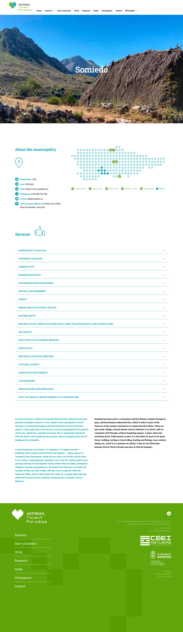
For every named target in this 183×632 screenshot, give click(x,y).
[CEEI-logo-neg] (155, 537)
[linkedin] (169, 513)
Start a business (25, 543)
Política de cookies (164, 576)
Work (18, 552)
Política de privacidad (163, 574)
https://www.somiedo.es (36, 189)
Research (21, 560)
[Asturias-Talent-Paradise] (20, 3)
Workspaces (23, 578)
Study (18, 569)
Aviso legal (167, 571)
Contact (20, 586)
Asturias (20, 535)
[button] (91, 250)
